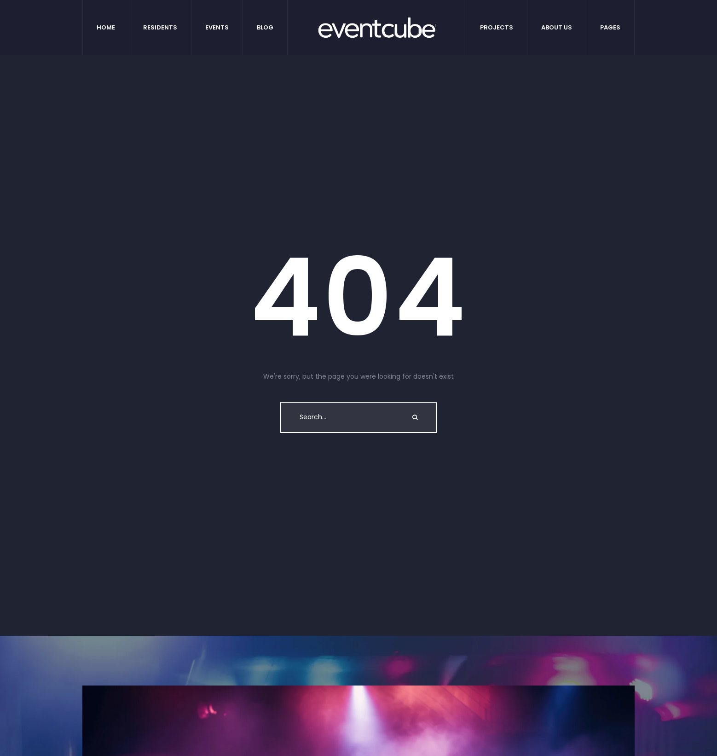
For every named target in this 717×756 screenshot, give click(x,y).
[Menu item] (106, 27)
